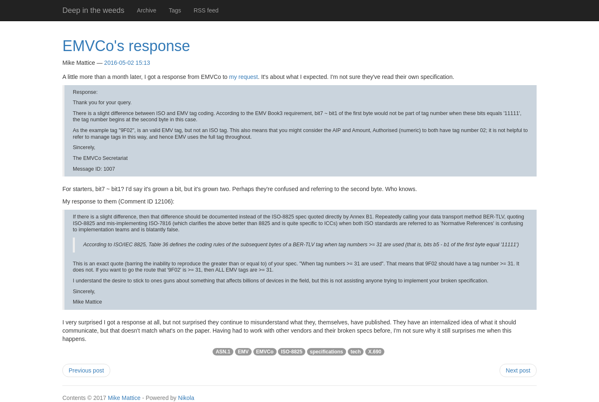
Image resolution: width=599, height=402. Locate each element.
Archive (146, 10)
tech (356, 352)
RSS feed (205, 10)
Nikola (186, 398)
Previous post (86, 370)
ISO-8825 (291, 352)
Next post (518, 370)
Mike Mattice (124, 398)
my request (243, 77)
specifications (326, 352)
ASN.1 (222, 352)
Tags (175, 10)
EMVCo (265, 352)
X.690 (374, 352)
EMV (243, 352)
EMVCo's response (126, 45)
